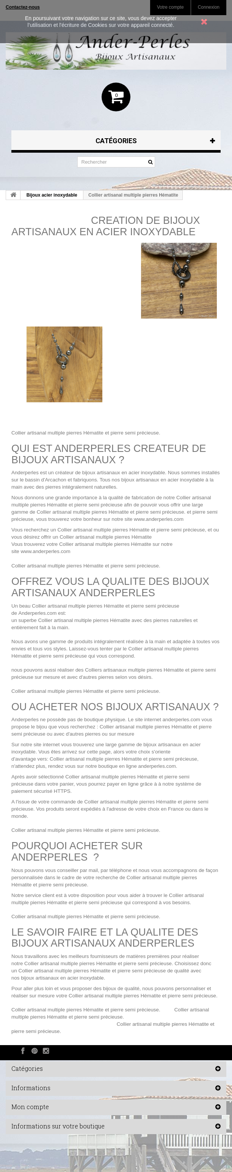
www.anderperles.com (158, 519)
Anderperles (25, 472)
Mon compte (30, 1107)
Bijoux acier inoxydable (52, 195)
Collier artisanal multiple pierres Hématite (57, 433)
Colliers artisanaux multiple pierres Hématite (134, 670)
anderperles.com (181, 719)
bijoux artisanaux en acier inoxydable (162, 480)
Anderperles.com (38, 613)
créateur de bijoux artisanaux (87, 472)
